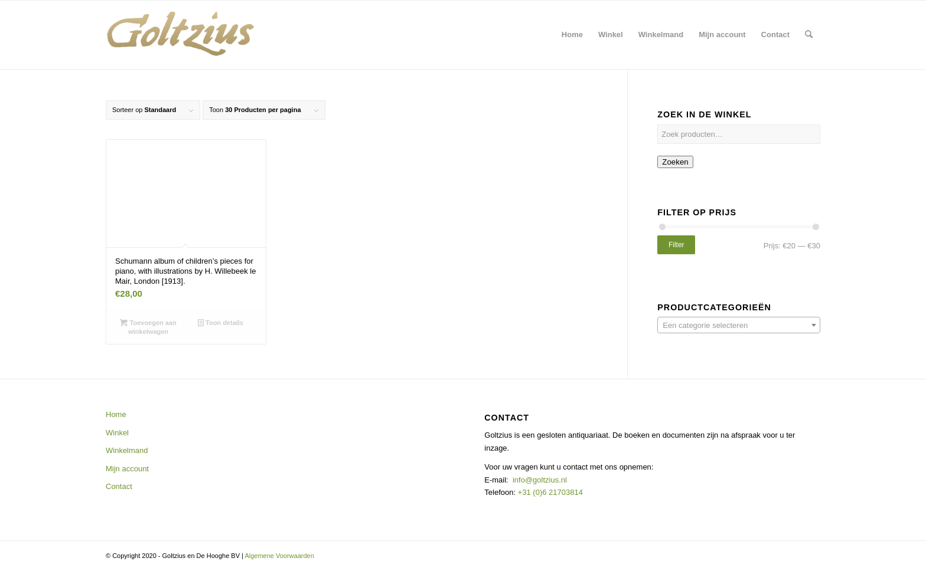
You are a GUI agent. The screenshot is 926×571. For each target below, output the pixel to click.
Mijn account (127, 468)
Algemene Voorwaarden (279, 555)
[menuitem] (572, 35)
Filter (676, 245)
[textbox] (739, 325)
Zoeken (675, 161)
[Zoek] (808, 35)
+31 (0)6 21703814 (549, 492)
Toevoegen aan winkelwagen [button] (148, 326)
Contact (119, 486)
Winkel (117, 432)
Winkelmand (127, 450)
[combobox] (738, 325)
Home (116, 414)
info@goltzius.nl (540, 479)
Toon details (220, 322)
